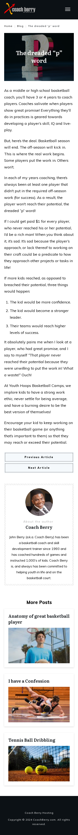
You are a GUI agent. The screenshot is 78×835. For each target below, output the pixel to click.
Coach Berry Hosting (39, 812)
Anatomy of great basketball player (39, 619)
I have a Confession (29, 681)
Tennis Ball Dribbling (31, 740)
